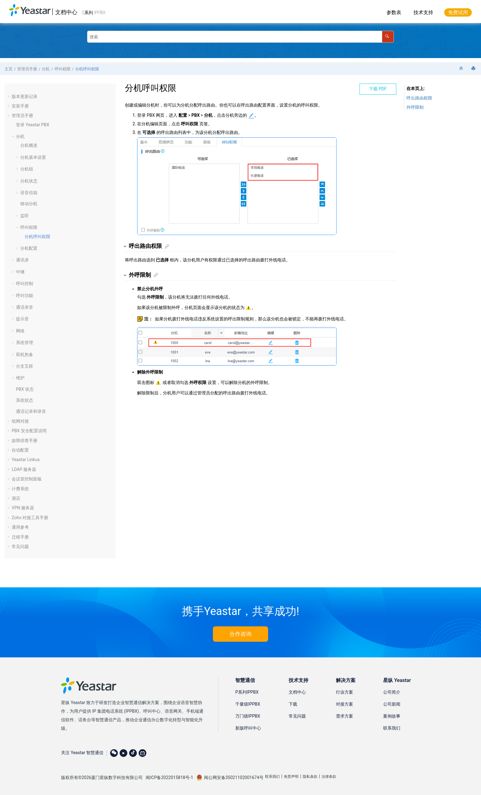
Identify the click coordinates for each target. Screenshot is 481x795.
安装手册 (20, 106)
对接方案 (344, 704)
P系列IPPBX (247, 692)
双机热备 (24, 354)
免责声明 (291, 776)
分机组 (26, 168)
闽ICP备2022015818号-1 (169, 777)
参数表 (394, 12)
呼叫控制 (24, 283)
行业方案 (344, 692)
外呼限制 (415, 107)
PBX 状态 (25, 389)
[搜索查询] (240, 37)
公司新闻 (391, 704)
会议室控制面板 (27, 478)
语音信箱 (28, 192)
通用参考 (20, 527)
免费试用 (458, 12)
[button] (9, 96)
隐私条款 (310, 776)
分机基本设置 (33, 157)
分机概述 (28, 145)
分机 (46, 69)
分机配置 (28, 248)
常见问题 (20, 546)
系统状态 (24, 400)
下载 (293, 704)
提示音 (22, 318)
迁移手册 (20, 537)
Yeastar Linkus (26, 459)
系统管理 (24, 342)
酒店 (16, 498)
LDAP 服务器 (24, 469)
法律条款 (328, 776)
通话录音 (24, 307)
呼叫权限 (63, 69)
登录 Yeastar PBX (32, 124)
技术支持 (423, 12)
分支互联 (24, 366)
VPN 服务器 (23, 507)
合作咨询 (240, 634)
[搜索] (388, 37)
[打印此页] (474, 69)
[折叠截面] (462, 69)
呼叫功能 (24, 295)
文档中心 (66, 12)
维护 (20, 377)
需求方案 (344, 716)
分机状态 (28, 180)
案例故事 (391, 716)
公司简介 (391, 692)
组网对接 (20, 421)
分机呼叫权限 (87, 69)
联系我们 (391, 728)
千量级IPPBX (247, 704)
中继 (20, 271)
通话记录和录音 (31, 411)
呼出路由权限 (419, 98)
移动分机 (28, 203)
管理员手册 (27, 69)
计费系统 (20, 488)
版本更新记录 (24, 96)
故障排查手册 (24, 440)
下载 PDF (378, 88)
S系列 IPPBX (94, 12)
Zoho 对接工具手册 (30, 517)
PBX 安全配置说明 (29, 430)
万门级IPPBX (247, 716)
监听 (24, 215)
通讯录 (22, 259)
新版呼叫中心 (248, 728)
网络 (20, 330)
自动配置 (20, 450)
